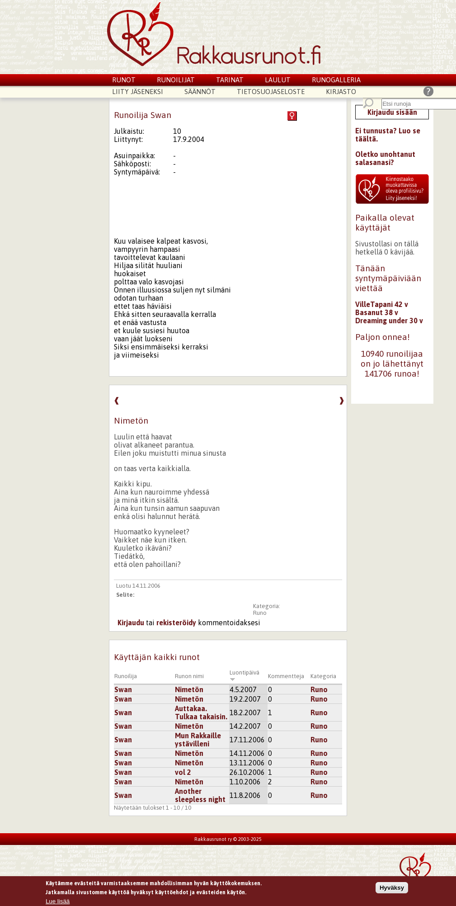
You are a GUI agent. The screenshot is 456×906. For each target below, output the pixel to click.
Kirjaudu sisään (392, 112)
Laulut (278, 80)
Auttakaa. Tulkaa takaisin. (201, 712)
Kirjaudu (131, 622)
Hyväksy (392, 890)
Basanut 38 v (376, 312)
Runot (124, 80)
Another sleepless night (200, 795)
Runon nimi (189, 676)
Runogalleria (336, 80)
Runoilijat (176, 80)
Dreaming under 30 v (389, 320)
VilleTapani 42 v (381, 304)
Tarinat (230, 80)
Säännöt (200, 91)
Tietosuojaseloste (271, 91)
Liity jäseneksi (137, 91)
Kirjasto (341, 91)
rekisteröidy (176, 622)
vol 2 (183, 772)
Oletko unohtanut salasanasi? (385, 158)
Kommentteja (286, 676)
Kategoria (323, 676)
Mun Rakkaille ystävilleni (198, 739)
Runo (260, 612)
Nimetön (189, 689)
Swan (123, 689)
